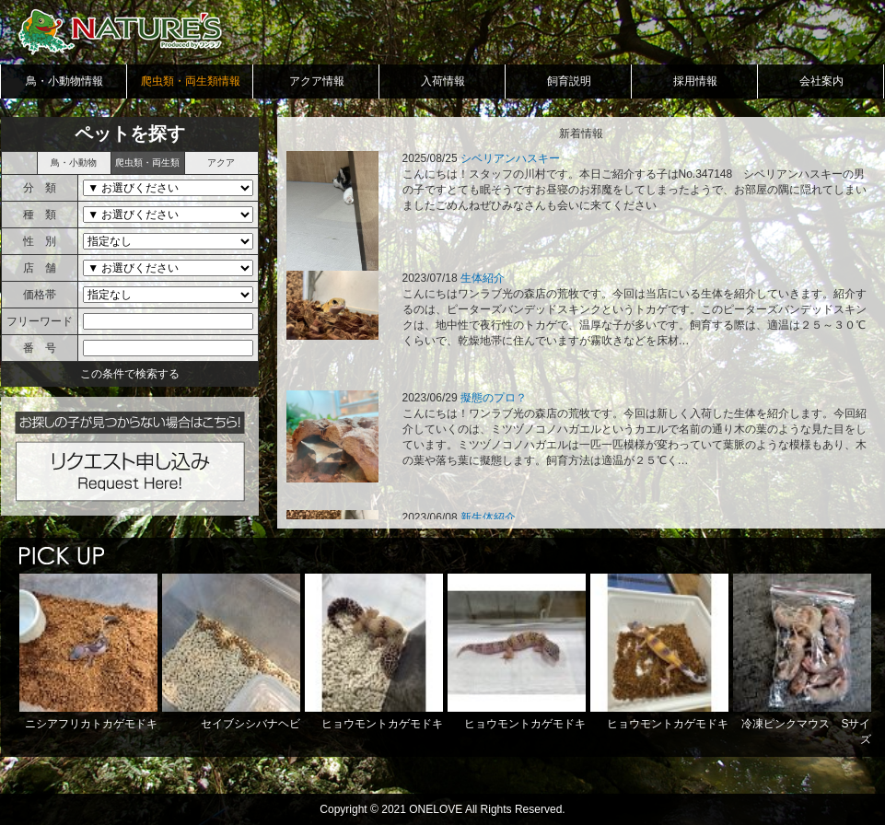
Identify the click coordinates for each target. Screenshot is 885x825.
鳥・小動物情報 (64, 81)
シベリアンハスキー (510, 158)
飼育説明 (569, 81)
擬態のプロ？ (493, 397)
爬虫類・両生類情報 (190, 81)
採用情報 (695, 81)
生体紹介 (482, 278)
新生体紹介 (488, 517)
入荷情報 (443, 81)
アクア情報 (316, 81)
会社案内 (821, 81)
